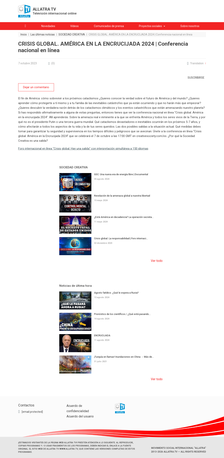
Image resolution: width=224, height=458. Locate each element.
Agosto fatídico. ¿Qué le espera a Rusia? (116, 292)
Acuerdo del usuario (80, 416)
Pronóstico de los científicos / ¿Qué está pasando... (122, 314)
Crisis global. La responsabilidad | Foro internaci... (121, 238)
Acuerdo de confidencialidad (78, 408)
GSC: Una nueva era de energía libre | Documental (121, 174)
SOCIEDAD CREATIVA (73, 167)
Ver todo (157, 261)
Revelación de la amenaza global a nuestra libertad (122, 195)
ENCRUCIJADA (102, 335)
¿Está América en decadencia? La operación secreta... (124, 217)
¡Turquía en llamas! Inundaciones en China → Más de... (124, 356)
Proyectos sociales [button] (150, 26)
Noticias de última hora (75, 285)
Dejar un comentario (36, 87)
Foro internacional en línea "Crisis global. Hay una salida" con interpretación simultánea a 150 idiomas (83, 148)
